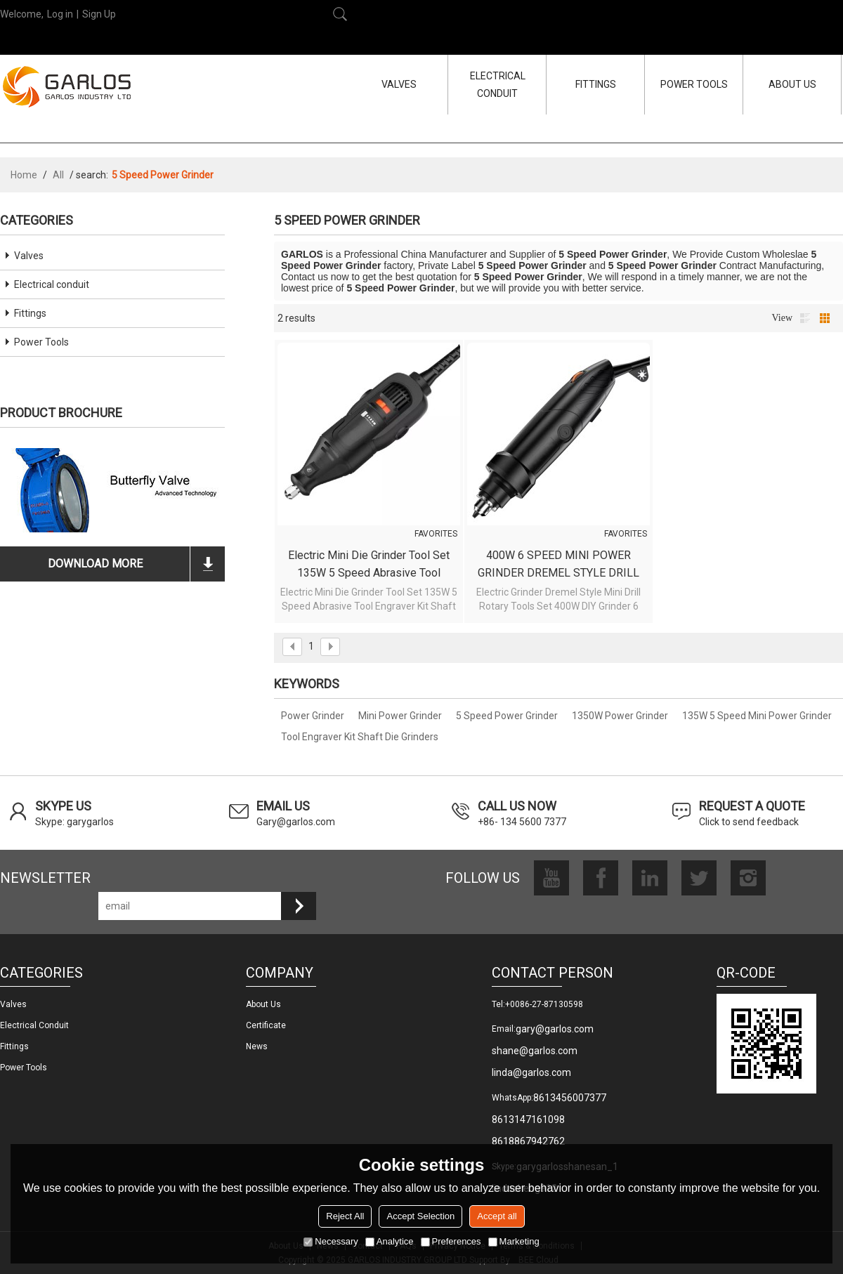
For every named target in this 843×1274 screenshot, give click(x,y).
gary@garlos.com (555, 1029)
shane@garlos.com (534, 1050)
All (58, 174)
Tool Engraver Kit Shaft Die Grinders (359, 736)
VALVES (399, 84)
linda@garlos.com (531, 1072)
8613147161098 (528, 1119)
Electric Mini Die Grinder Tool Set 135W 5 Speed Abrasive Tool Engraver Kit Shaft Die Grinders (369, 565)
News (257, 1046)
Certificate (266, 1025)
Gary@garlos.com (295, 821)
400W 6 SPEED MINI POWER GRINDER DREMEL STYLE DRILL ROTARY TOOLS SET (558, 565)
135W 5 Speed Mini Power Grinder (757, 715)
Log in (60, 14)
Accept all (496, 1216)
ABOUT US (792, 84)
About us (263, 1004)
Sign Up (99, 14)
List (805, 318)
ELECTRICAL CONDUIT (497, 84)
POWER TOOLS (694, 84)
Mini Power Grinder (400, 715)
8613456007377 (569, 1097)
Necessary (330, 1241)
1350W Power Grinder (620, 715)
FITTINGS (595, 84)
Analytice (389, 1241)
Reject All (345, 1216)
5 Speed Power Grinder (507, 715)
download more (95, 563)
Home (24, 174)
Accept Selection (420, 1216)
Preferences (451, 1241)
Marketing (514, 1241)
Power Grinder (312, 715)
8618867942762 (528, 1141)
